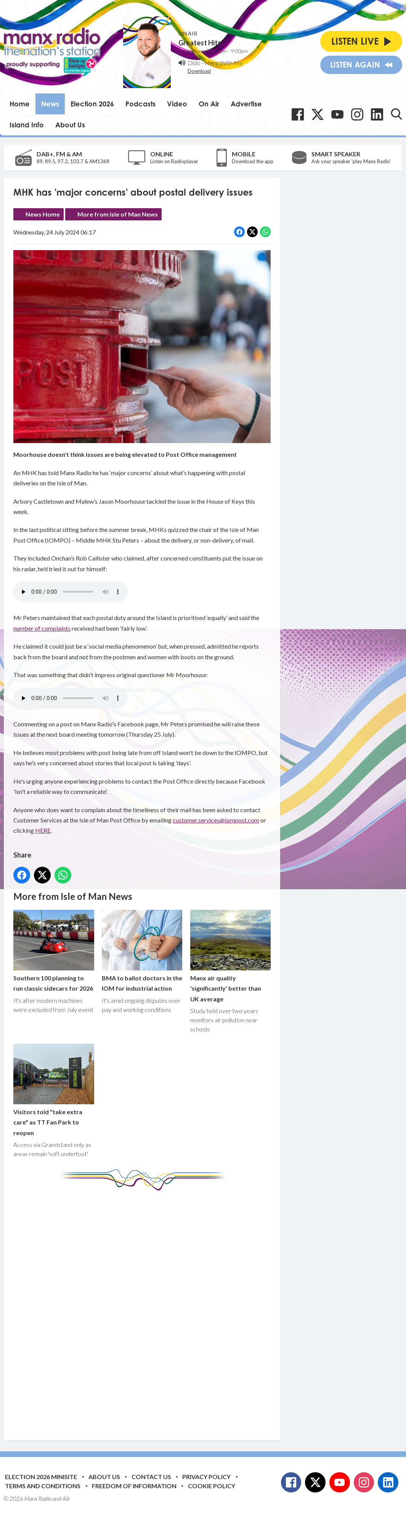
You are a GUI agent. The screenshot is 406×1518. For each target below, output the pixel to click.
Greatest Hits (199, 43)
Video (177, 104)
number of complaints (42, 627)
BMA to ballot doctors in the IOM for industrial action (142, 951)
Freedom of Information (134, 1485)
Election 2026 (92, 104)
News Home (43, 214)
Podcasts (140, 104)
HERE (43, 830)
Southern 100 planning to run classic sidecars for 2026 (53, 951)
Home (20, 104)
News (50, 104)
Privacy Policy (206, 1476)
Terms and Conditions (42, 1485)
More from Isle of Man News (117, 214)
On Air (209, 104)
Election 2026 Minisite (41, 1476)
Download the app (252, 161)
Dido (194, 62)
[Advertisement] (156, 1309)
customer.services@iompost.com (216, 820)
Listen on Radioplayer (174, 161)
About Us (70, 124)
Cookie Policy (211, 1485)
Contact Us (151, 1476)
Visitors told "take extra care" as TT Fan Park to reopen (53, 1090)
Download (199, 71)
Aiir (66, 1498)
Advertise (246, 104)
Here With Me (224, 62)
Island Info (27, 124)
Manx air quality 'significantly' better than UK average (230, 956)
